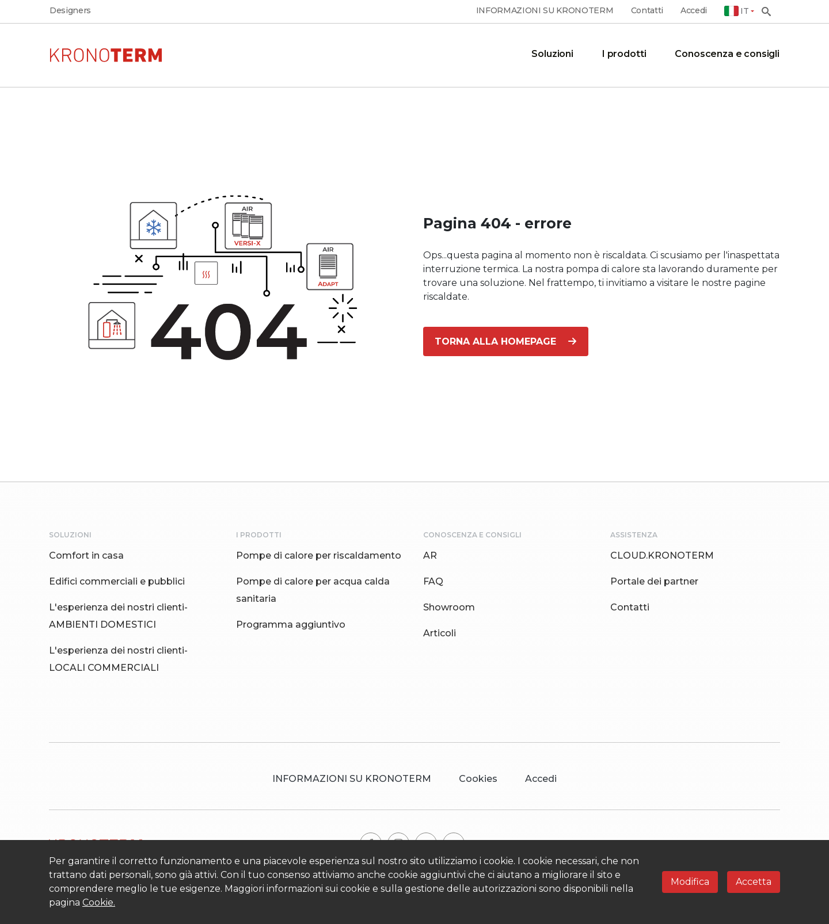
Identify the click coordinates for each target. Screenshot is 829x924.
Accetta (753, 881)
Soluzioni (552, 53)
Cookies (478, 778)
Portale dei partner (654, 581)
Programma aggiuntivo (290, 624)
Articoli (439, 633)
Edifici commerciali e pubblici (117, 581)
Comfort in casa (86, 555)
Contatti (647, 11)
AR (430, 555)
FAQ (433, 581)
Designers (70, 11)
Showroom (449, 607)
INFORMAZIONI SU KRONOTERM (545, 11)
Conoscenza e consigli (727, 53)
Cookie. (98, 902)
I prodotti (624, 53)
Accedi (693, 11)
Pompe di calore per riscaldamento (318, 555)
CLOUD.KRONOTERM (662, 555)
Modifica (690, 881)
